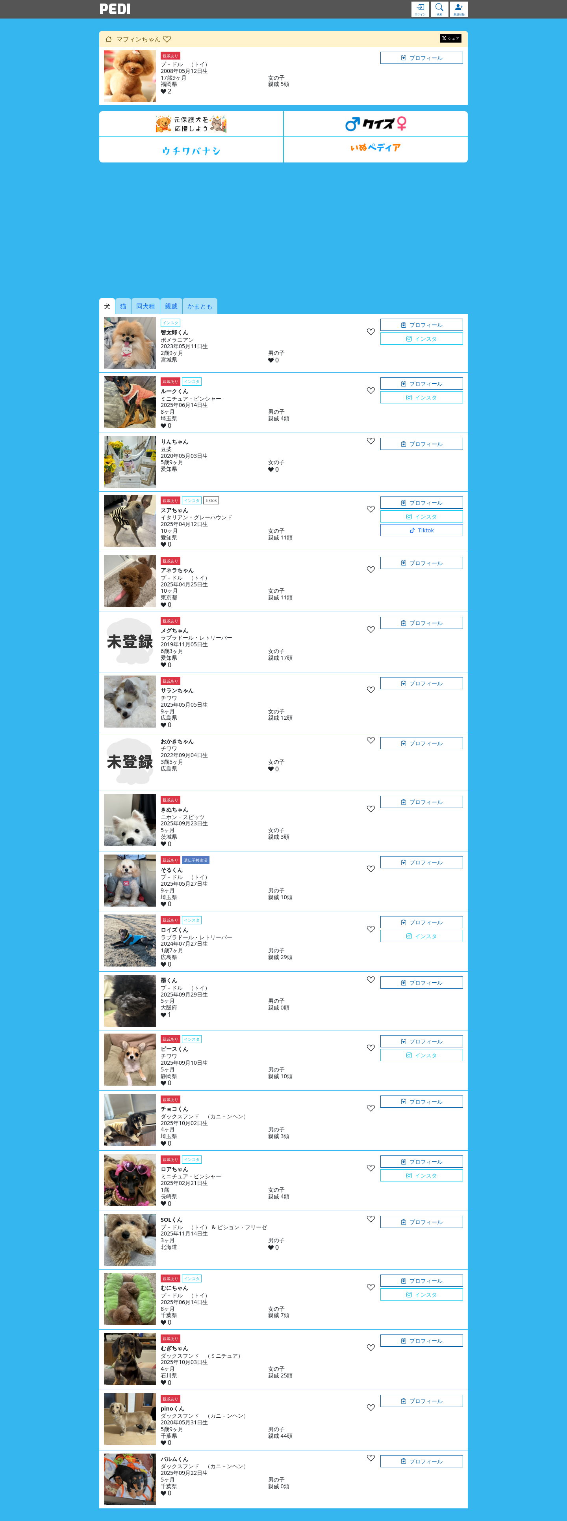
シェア (451, 38)
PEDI (115, 9)
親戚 (171, 306)
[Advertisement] (283, 230)
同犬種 (145, 306)
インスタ (421, 338)
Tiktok (422, 530)
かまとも (200, 306)
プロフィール (422, 58)
